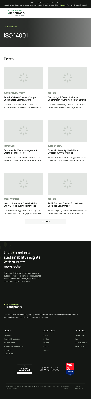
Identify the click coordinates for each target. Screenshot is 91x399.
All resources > (80, 346)
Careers (46, 343)
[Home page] (45, 307)
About (45, 335)
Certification (8, 350)
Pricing (46, 339)
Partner (46, 346)
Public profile (9, 354)
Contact (46, 350)
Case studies (80, 335)
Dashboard (8, 335)
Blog (76, 339)
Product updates (81, 343)
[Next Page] (45, 221)
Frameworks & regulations (14, 346)
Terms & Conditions (79, 387)
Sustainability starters (12, 339)
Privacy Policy (66, 387)
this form (64, 5)
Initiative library (9, 343)
